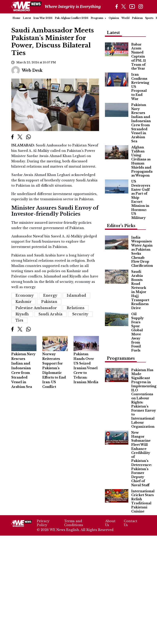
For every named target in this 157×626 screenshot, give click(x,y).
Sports (149, 18)
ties (19, 320)
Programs (97, 18)
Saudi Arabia (50, 314)
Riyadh (22, 314)
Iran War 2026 (42, 18)
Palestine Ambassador (36, 308)
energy (50, 295)
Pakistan (137, 18)
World (125, 18)
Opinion (114, 18)
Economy (24, 295)
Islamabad (76, 295)
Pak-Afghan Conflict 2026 (71, 18)
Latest (27, 18)
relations (76, 308)
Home (16, 18)
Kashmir (23, 302)
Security (80, 314)
